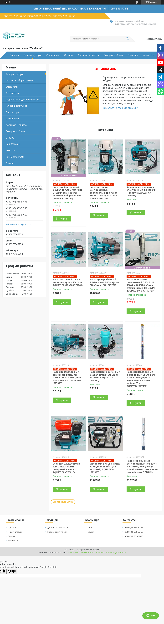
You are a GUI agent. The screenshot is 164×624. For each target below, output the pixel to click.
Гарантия (133, 55)
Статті (89, 527)
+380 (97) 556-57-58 (134, 527)
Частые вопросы (15, 156)
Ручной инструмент (16, 105)
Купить (64, 218)
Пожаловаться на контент (80, 552)
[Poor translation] (12, 571)
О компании (52, 55)
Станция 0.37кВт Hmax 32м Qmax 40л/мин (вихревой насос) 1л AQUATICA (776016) (66, 468)
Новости (10, 150)
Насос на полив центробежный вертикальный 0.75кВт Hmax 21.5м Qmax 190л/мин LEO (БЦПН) (104, 193)
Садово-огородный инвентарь (22, 99)
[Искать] (127, 39)
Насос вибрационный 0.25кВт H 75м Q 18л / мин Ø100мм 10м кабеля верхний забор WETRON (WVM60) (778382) (68, 193)
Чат (150, 615)
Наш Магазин (13, 143)
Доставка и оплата (88, 55)
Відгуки (11, 536)
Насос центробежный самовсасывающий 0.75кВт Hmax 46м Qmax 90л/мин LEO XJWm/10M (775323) (67, 377)
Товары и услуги (32, 55)
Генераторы (12, 112)
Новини (90, 531)
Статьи (10, 163)
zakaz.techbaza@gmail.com (20, 224)
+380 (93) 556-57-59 (134, 531)
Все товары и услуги (63, 501)
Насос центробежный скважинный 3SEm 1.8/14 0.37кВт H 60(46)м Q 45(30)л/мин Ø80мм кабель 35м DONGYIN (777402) (141, 379)
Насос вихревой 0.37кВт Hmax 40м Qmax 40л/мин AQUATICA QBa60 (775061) (68, 282)
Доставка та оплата (57, 527)
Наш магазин (15, 531)
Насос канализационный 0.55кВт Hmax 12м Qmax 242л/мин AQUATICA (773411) (105, 376)
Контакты (148, 55)
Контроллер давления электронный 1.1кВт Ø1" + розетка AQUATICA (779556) (141, 191)
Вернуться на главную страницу (120, 107)
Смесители (12, 86)
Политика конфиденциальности (110, 552)
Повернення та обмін (58, 531)
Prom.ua (97, 549)
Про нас (12, 527)
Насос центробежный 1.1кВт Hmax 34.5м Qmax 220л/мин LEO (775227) (104, 282)
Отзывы (68, 55)
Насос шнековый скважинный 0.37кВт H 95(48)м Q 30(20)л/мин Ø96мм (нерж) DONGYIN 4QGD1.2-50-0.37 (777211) (141, 285)
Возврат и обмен (113, 55)
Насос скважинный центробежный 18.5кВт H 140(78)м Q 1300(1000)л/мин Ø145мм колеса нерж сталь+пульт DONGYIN (142, 466)
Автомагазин (13, 93)
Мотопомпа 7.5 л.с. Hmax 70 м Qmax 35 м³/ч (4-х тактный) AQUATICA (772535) (105, 468)
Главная (14, 55)
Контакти (13, 540)
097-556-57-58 (119, 8)
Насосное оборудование (19, 80)
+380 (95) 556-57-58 (134, 536)
